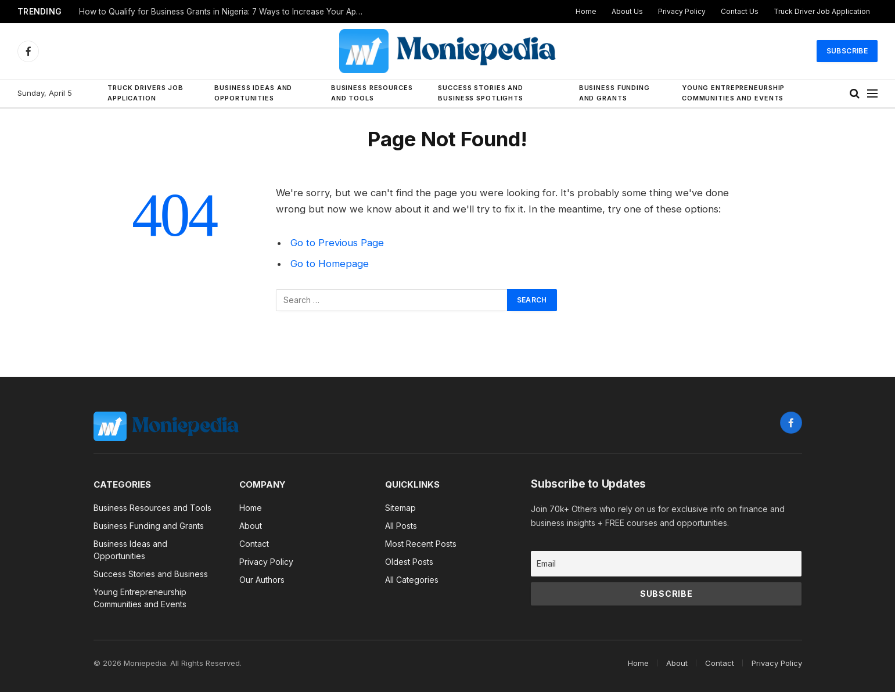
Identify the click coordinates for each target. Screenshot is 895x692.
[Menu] (872, 94)
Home (586, 11)
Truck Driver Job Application (822, 11)
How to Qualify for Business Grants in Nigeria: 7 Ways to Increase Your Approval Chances (224, 11)
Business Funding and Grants (614, 93)
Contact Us (740, 11)
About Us (627, 11)
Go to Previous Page (337, 242)
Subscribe (847, 50)
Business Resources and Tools (372, 93)
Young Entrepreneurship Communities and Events (733, 93)
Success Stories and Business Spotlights (480, 93)
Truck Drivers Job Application (145, 93)
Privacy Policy (682, 11)
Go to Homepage (329, 263)
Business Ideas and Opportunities (253, 93)
